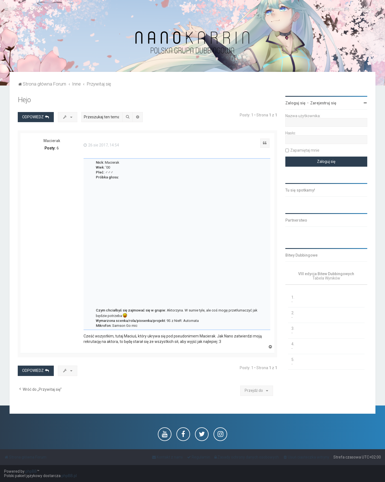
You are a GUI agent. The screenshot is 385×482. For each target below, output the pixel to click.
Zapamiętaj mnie (304, 150)
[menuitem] (36, 8)
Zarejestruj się (323, 103)
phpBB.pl (69, 476)
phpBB (31, 471)
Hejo (24, 100)
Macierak (51, 141)
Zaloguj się (295, 103)
